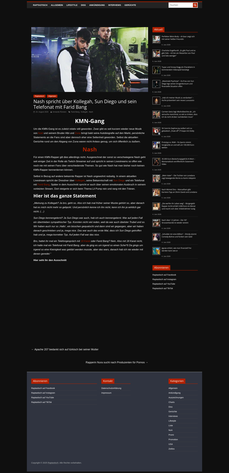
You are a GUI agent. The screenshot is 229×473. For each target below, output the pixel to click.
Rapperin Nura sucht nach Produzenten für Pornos (117, 362)
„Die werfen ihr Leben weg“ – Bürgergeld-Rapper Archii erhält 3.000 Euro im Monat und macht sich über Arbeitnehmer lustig (178, 206)
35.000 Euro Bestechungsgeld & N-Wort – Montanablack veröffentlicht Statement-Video (178, 161)
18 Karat (85, 241)
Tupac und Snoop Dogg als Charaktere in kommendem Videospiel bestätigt (178, 68)
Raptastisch (40, 5)
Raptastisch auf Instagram (164, 279)
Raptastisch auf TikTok (162, 288)
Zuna (78, 133)
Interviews (114, 5)
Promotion (173, 439)
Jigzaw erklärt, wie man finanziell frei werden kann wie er (176, 249)
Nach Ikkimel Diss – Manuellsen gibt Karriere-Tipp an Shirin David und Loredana (179, 190)
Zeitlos (172, 449)
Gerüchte (130, 5)
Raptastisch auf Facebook (164, 275)
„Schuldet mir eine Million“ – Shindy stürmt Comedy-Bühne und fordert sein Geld (179, 235)
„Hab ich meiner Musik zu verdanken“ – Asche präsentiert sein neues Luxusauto (178, 99)
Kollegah (84, 112)
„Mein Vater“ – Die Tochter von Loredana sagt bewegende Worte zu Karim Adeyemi (179, 176)
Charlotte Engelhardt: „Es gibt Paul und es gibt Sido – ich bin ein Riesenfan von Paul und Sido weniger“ (179, 53)
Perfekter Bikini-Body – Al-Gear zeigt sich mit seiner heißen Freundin (178, 37)
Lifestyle (71, 5)
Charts (172, 402)
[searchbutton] (195, 5)
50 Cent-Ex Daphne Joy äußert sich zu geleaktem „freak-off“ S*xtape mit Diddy (178, 129)
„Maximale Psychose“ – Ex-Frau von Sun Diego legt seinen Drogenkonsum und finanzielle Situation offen (178, 84)
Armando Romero (59, 112)
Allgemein (57, 5)
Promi (171, 435)
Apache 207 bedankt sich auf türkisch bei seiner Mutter (64, 349)
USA (171, 444)
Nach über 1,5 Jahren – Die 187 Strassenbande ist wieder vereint (175, 221)
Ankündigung (97, 5)
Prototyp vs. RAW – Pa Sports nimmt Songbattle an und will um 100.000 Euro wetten (178, 145)
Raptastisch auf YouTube (163, 284)
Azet (40, 133)
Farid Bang (75, 112)
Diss (83, 5)
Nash (91, 112)
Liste (171, 425)
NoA (170, 430)
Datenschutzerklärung (111, 388)
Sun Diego (119, 180)
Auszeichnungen (176, 397)
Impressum (106, 393)
